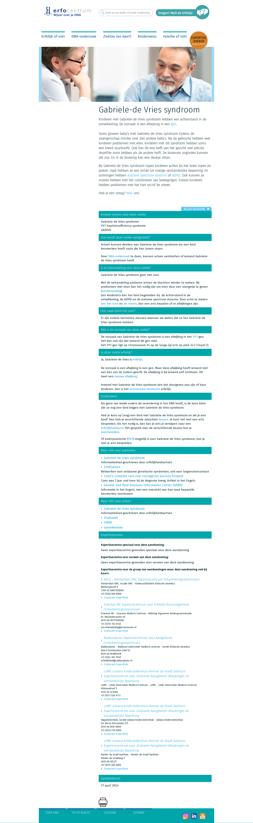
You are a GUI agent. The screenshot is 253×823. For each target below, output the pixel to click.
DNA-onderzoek (84, 36)
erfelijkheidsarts (112, 428)
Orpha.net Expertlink (116, 597)
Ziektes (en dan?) (117, 36)
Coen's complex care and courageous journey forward (143, 476)
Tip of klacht (81, 812)
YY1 (195, 337)
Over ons (52, 812)
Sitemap (138, 812)
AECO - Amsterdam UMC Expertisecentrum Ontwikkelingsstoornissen (152, 579)
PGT (130, 439)
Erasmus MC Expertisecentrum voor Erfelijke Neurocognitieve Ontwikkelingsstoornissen (146, 607)
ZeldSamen (112, 467)
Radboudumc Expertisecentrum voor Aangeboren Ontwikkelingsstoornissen (138, 640)
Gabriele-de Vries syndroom (124, 458)
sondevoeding (111, 291)
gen (173, 124)
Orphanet (111, 518)
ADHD (176, 175)
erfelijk (137, 359)
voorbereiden (110, 432)
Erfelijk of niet (53, 36)
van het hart (109, 303)
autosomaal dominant (144, 389)
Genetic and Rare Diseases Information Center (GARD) (143, 485)
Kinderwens (147, 36)
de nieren (130, 303)
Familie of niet (175, 36)
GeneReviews (113, 527)
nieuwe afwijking (125, 376)
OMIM (108, 522)
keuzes (163, 419)
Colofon (110, 812)
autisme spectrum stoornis (147, 175)
